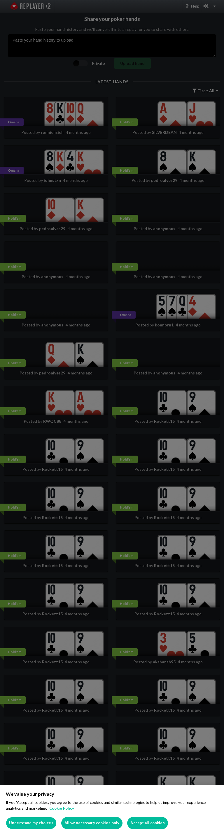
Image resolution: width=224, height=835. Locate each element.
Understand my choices (31, 822)
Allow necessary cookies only (92, 822)
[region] (112, 810)
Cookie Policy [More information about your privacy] (61, 808)
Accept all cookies (147, 822)
